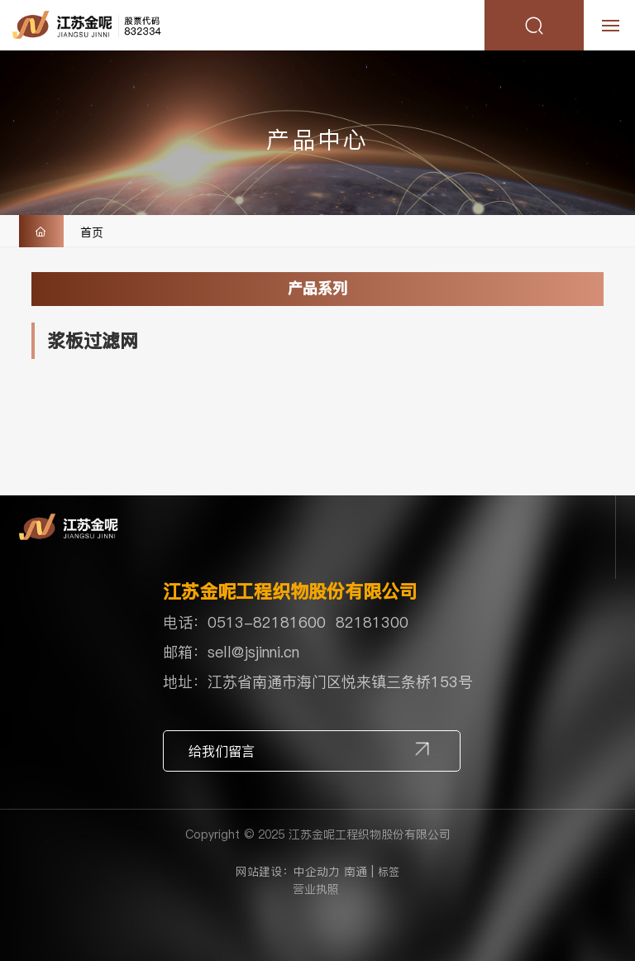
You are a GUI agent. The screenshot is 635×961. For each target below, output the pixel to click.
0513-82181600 (267, 622)
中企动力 (317, 871)
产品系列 (317, 288)
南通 (355, 871)
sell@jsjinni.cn (253, 652)
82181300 (372, 622)
